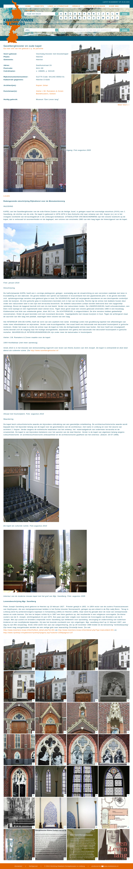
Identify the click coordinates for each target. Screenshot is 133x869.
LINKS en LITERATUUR (58, 6)
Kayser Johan (42, 85)
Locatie (7, 196)
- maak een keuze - (33, 14)
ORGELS (76, 6)
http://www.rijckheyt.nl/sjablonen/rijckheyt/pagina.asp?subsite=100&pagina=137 (38, 633)
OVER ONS (114, 6)
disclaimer (18, 866)
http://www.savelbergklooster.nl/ (45, 350)
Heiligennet (33, 866)
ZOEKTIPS (39, 6)
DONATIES (30, 10)
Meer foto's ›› (123, 105)
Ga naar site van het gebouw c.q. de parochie (23, 48)
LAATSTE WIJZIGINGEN (94, 6)
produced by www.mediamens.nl (105, 866)
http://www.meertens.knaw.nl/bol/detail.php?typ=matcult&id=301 (86, 630)
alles (27, 30)
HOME (28, 6)
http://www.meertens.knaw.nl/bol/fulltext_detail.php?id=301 (29, 630)
